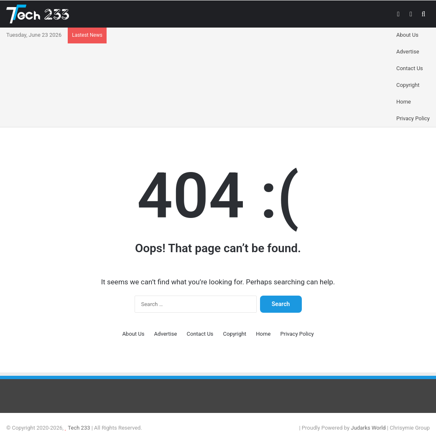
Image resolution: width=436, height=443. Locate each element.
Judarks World (369, 428)
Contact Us (409, 68)
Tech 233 (79, 428)
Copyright (408, 85)
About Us (407, 35)
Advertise (407, 51)
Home (403, 102)
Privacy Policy (413, 118)
